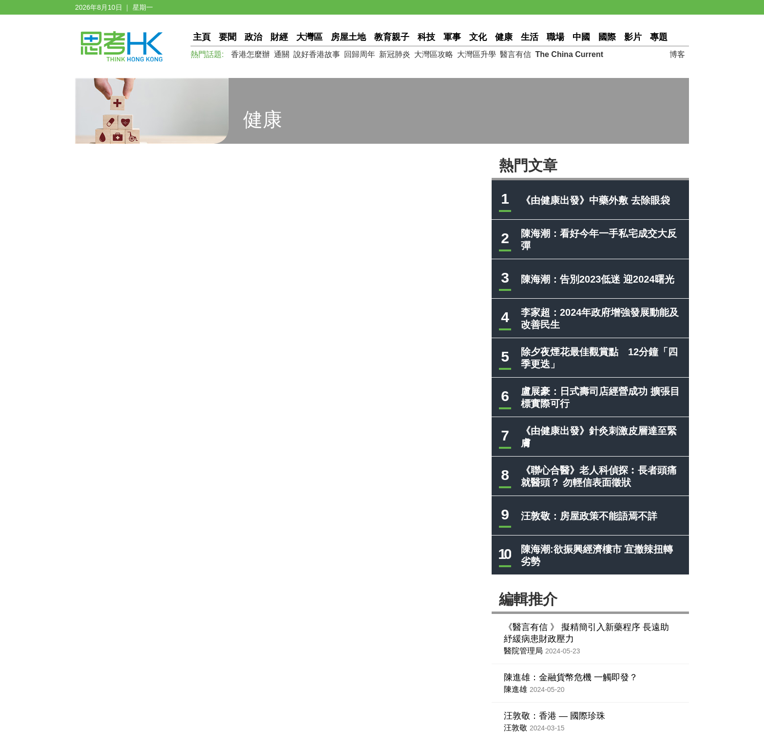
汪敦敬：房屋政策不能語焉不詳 (589, 516)
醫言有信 (515, 54)
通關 (281, 54)
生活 (529, 37)
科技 (426, 37)
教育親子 (391, 37)
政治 (253, 37)
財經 (279, 37)
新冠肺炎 (394, 54)
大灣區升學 (476, 54)
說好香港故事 (316, 54)
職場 (555, 37)
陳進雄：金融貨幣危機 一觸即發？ (571, 677)
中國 (581, 37)
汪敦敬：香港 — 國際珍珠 (554, 716)
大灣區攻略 (433, 54)
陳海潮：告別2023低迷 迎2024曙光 (597, 279)
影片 (633, 37)
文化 (478, 37)
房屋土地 (348, 37)
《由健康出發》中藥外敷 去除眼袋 (595, 200)
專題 (659, 37)
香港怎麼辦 (250, 54)
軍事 (452, 37)
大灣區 (309, 37)
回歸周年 (359, 54)
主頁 (201, 37)
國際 (607, 37)
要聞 (227, 37)
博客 (677, 54)
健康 (504, 37)
